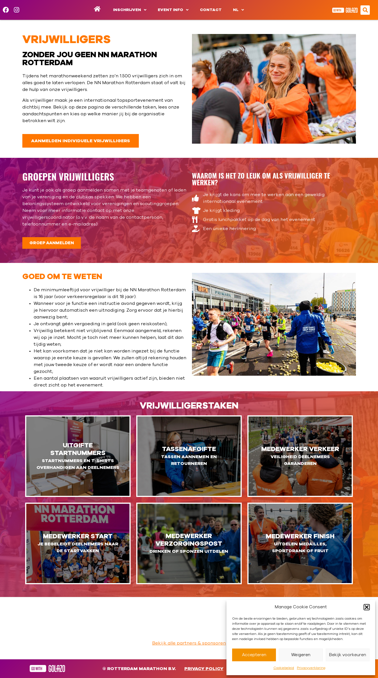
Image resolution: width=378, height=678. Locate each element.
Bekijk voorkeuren (347, 655)
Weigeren (300, 655)
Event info (173, 10)
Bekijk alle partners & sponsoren (189, 643)
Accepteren (254, 655)
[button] (367, 607)
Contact (211, 10)
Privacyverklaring (311, 668)
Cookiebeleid (283, 668)
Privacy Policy (203, 668)
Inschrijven (129, 10)
